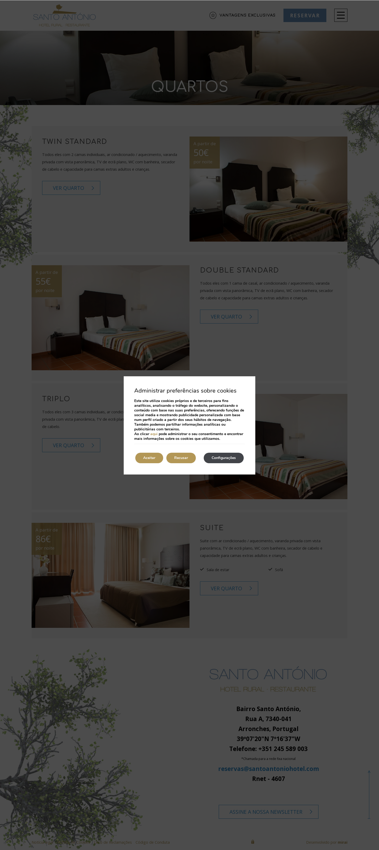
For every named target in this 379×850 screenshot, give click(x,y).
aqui (154, 433)
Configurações (224, 457)
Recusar (181, 457)
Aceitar (149, 457)
